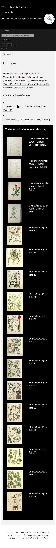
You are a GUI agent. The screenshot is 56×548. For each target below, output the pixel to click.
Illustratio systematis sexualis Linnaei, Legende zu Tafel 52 (38, 164)
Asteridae (7, 87)
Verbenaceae (28, 119)
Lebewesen (9, 73)
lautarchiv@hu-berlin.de (29, 533)
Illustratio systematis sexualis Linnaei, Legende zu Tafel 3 (38, 141)
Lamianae (18, 87)
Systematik (5, 40)
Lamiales (28, 87)
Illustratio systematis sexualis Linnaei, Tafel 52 (38, 208)
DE (6, 48)
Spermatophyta (23, 77)
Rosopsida (44, 83)
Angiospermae (25, 82)
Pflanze (20, 73)
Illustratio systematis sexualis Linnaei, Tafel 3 (38, 186)
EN (2, 48)
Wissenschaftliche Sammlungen (16, 6)
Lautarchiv (8, 11)
